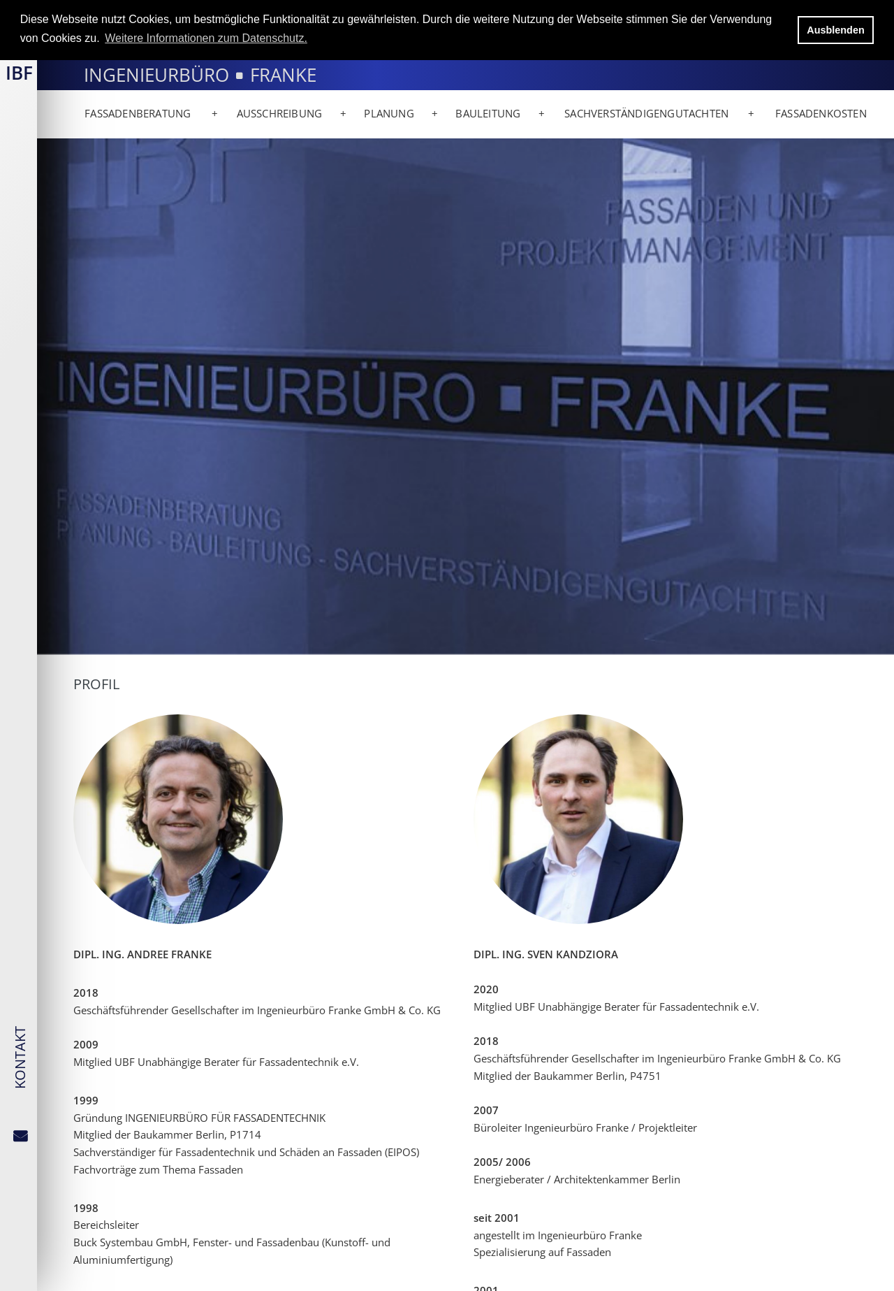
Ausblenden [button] (835, 30)
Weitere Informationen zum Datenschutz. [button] (206, 38)
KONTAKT (19, 1057)
